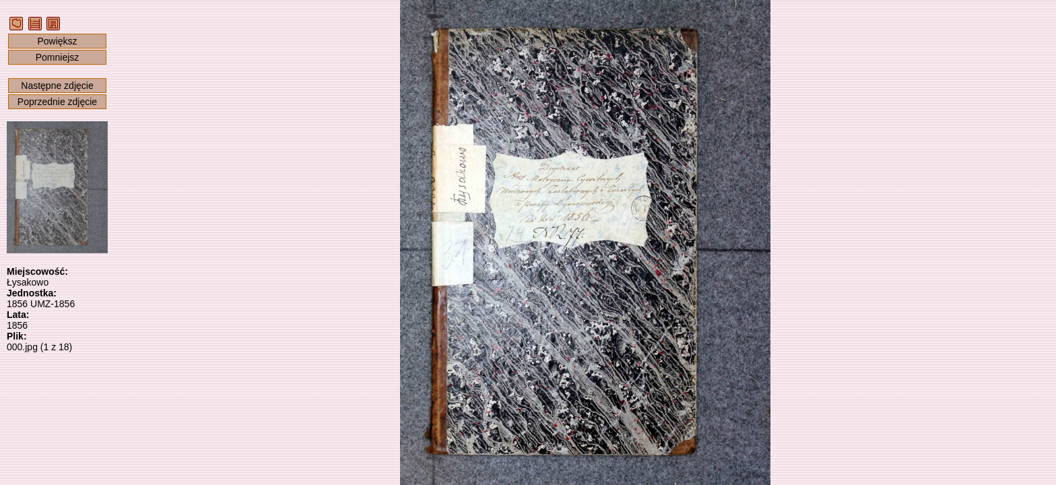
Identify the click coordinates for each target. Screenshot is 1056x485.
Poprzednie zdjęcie (57, 101)
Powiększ (57, 41)
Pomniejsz (57, 57)
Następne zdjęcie (57, 85)
